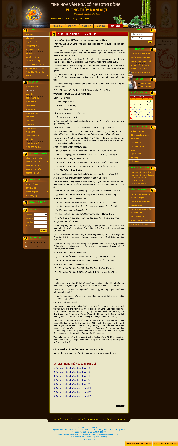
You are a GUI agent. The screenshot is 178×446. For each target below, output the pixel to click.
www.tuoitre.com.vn (139, 183)
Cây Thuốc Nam (142, 143)
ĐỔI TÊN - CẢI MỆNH (37, 173)
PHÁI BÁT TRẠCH (142, 198)
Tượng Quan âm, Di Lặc (37, 68)
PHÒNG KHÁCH (37, 113)
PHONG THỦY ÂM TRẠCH (142, 224)
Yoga (142, 150)
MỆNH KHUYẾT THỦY (37, 158)
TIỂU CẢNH (37, 95)
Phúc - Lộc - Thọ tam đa (37, 72)
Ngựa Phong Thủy (37, 42)
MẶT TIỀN (37, 140)
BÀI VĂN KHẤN (142, 206)
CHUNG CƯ (37, 124)
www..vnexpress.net (139, 178)
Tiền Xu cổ (37, 38)
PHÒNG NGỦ (37, 102)
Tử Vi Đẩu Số (37, 188)
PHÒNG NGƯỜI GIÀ (37, 147)
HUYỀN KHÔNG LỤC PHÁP (142, 209)
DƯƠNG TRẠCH (37, 87)
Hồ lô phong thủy (37, 50)
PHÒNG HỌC (37, 128)
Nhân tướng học (37, 192)
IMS (95, 439)
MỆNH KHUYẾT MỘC (37, 166)
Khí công (142, 158)
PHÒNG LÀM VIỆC (37, 136)
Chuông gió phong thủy (37, 65)
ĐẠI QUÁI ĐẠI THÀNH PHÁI (142, 62)
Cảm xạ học (142, 161)
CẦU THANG (37, 121)
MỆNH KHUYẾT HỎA (37, 170)
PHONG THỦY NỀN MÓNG (142, 54)
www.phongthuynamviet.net (141, 172)
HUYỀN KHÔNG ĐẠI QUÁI (142, 194)
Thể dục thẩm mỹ (142, 131)
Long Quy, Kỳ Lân (37, 57)
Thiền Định (142, 139)
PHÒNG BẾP (37, 106)
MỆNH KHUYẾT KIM (37, 162)
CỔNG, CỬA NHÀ (37, 98)
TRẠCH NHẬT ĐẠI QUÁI (142, 65)
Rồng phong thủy (37, 46)
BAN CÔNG (37, 117)
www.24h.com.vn (138, 181)
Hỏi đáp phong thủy (38, 202)
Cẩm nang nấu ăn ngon (142, 135)
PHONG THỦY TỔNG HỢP (142, 73)
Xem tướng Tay (37, 196)
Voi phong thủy (37, 53)
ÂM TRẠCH (37, 91)
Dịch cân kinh (142, 154)
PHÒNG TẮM (37, 132)
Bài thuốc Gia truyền (142, 146)
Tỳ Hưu (37, 76)
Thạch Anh (37, 34)
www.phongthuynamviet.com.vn (143, 175)
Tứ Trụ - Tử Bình (37, 184)
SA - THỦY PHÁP (142, 217)
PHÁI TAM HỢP (142, 213)
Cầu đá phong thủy (37, 61)
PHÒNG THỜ (37, 110)
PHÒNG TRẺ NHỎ (37, 143)
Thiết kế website (87, 439)
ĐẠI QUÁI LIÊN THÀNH (142, 69)
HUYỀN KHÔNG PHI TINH (142, 58)
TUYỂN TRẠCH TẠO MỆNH (142, 221)
